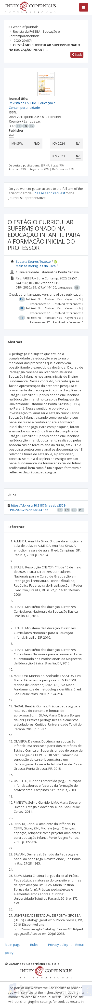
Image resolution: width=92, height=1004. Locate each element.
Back (77, 54)
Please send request (49, 193)
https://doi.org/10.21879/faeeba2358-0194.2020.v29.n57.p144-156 (37, 507)
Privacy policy (58, 944)
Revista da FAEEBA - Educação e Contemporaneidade (34, 33)
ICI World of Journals (24, 27)
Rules (34, 944)
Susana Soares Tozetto (33, 261)
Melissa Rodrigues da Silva (36, 266)
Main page (13, 944)
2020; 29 (22, 40)
